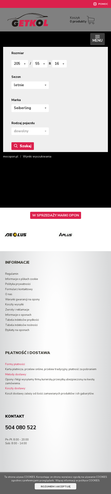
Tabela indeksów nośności (21, 325)
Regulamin (11, 274)
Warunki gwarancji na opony (22, 299)
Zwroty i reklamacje (17, 310)
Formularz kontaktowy (19, 289)
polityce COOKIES (89, 480)
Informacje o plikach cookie (21, 279)
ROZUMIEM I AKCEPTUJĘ (55, 486)
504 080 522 (20, 427)
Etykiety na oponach (17, 330)
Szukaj (22, 145)
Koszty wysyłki (14, 304)
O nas (8, 294)
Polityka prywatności (18, 284)
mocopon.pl (10, 156)
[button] (19, 63)
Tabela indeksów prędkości (22, 320)
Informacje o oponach (18, 315)
